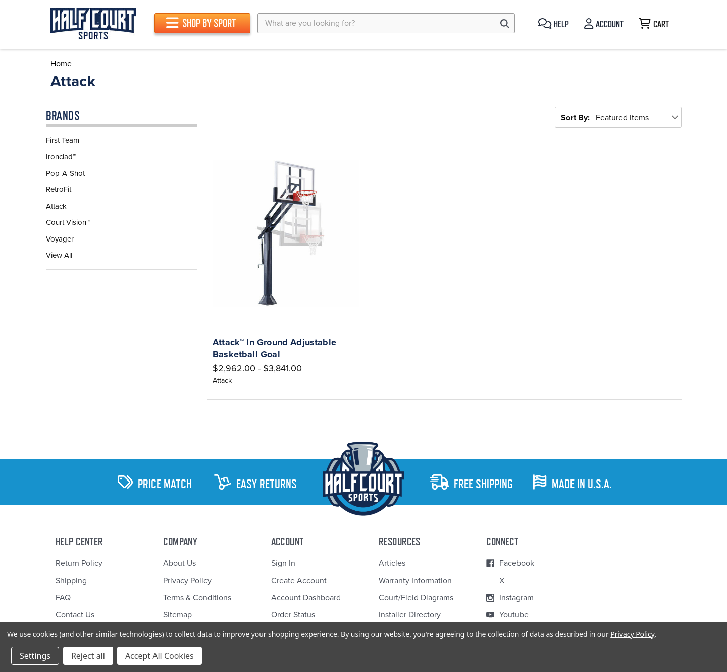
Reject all (88, 655)
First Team (62, 140)
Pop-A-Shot (65, 173)
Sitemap (177, 615)
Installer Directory (410, 615)
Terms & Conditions (197, 598)
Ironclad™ (61, 156)
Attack (56, 206)
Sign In (283, 563)
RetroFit (58, 189)
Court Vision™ (68, 222)
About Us (179, 563)
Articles (392, 563)
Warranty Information (415, 580)
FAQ (63, 598)
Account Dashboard (306, 598)
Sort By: (575, 118)
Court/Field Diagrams (416, 598)
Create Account (299, 580)
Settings (35, 655)
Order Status (293, 615)
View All (59, 255)
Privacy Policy (187, 580)
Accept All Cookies (159, 655)
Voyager (60, 239)
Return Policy (79, 563)
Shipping (71, 580)
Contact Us (75, 615)
